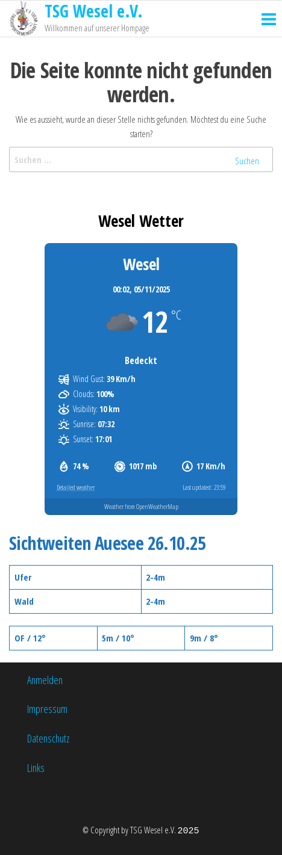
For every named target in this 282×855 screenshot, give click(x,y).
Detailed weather (76, 487)
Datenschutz (48, 738)
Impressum (47, 709)
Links (36, 768)
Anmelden (45, 680)
